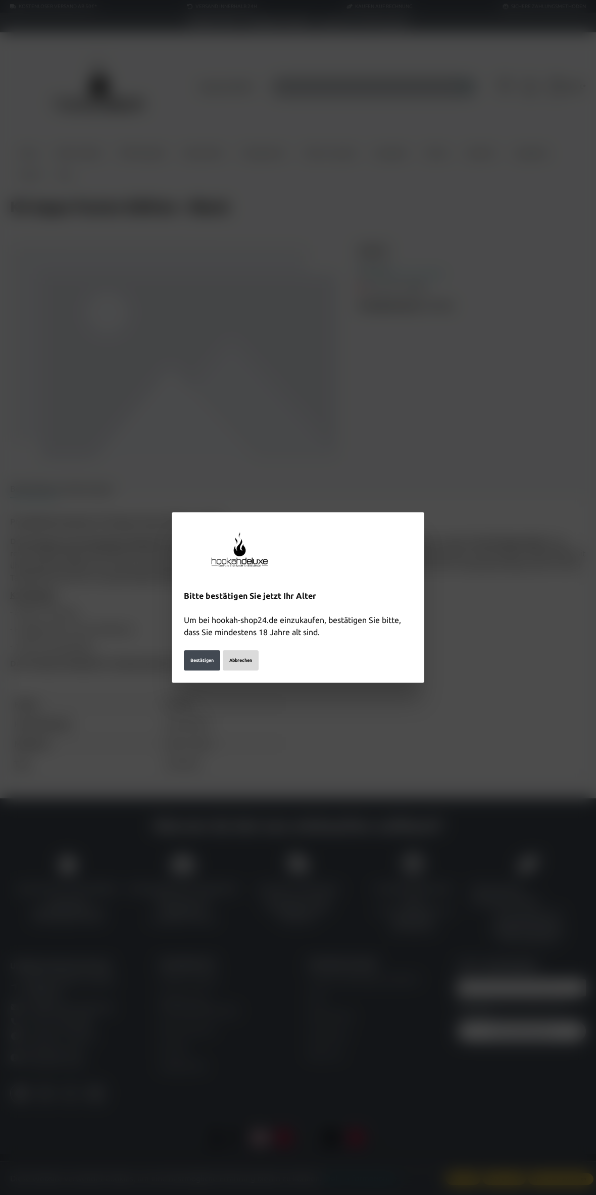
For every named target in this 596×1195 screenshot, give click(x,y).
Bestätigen (202, 660)
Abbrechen (240, 660)
